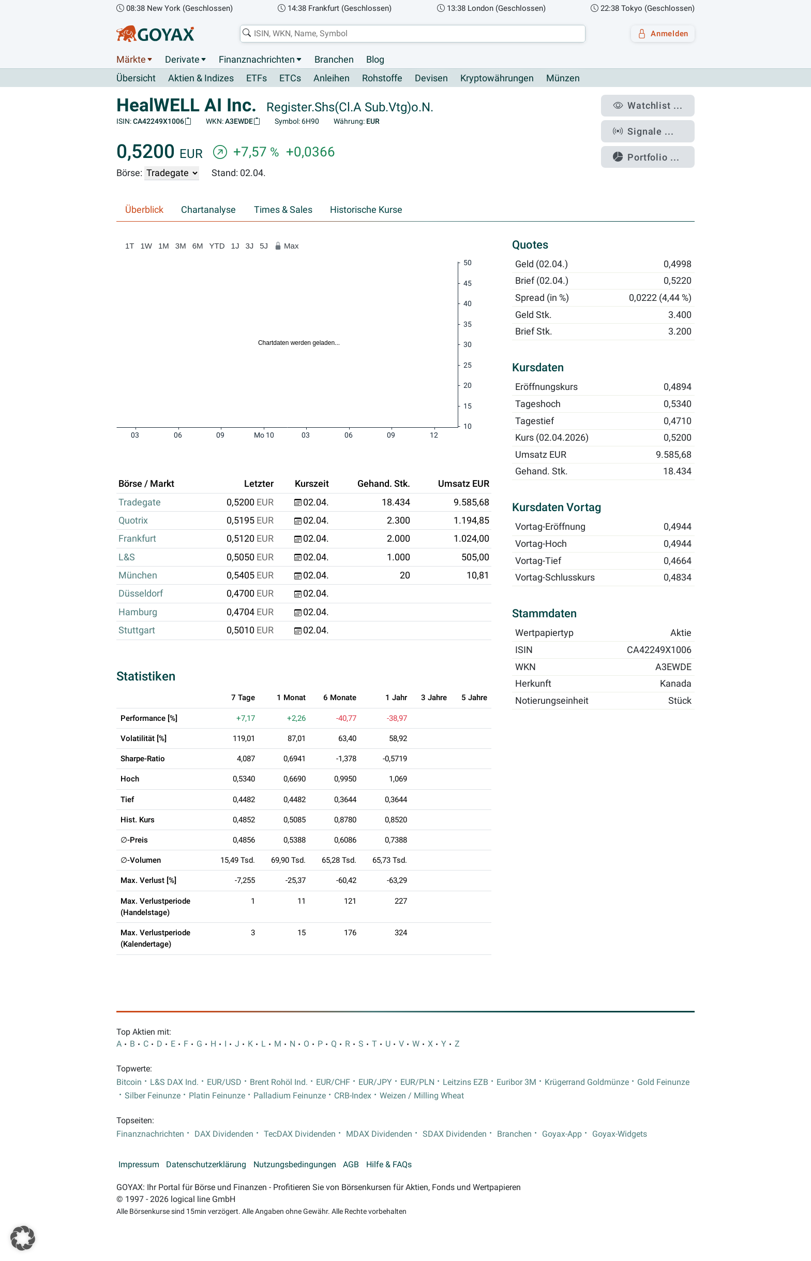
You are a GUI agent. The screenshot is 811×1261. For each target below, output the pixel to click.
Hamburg (137, 612)
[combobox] (408, 33)
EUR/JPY (375, 1082)
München (137, 576)
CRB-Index (352, 1096)
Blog (375, 59)
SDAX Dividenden (455, 1134)
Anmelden (659, 33)
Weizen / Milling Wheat (422, 1096)
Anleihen (331, 79)
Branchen (334, 59)
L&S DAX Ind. (174, 1082)
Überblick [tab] (144, 210)
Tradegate (139, 502)
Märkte (131, 59)
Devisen (431, 79)
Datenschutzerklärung (206, 1165)
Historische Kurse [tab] (366, 210)
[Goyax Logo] (155, 33)
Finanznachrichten (257, 59)
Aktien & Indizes (201, 79)
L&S (126, 557)
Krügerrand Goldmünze (587, 1082)
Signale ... (650, 126)
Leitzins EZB (465, 1082)
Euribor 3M (516, 1082)
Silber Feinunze (153, 1096)
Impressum (138, 1165)
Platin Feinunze (217, 1096)
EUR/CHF (333, 1082)
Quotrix (133, 521)
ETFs (256, 79)
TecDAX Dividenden (300, 1134)
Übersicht (136, 78)
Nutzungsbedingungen (294, 1165)
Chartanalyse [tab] (208, 210)
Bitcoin (129, 1082)
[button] (23, 1238)
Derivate (182, 59)
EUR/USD (224, 1082)
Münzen (563, 79)
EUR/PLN (417, 1082)
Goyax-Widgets (619, 1134)
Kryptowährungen (497, 79)
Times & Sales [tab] (283, 210)
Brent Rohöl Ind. (279, 1082)
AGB (351, 1165)
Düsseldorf (140, 594)
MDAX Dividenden (379, 1134)
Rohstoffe (382, 79)
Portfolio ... (653, 147)
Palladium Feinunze (289, 1096)
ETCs (290, 79)
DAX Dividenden (223, 1134)
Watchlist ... (654, 104)
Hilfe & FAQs (389, 1165)
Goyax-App (562, 1134)
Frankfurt (137, 539)
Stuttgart (136, 631)
